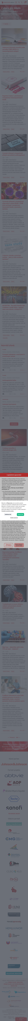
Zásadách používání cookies (7, 511)
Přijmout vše (20, 514)
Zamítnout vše (8, 514)
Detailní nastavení (14, 517)
